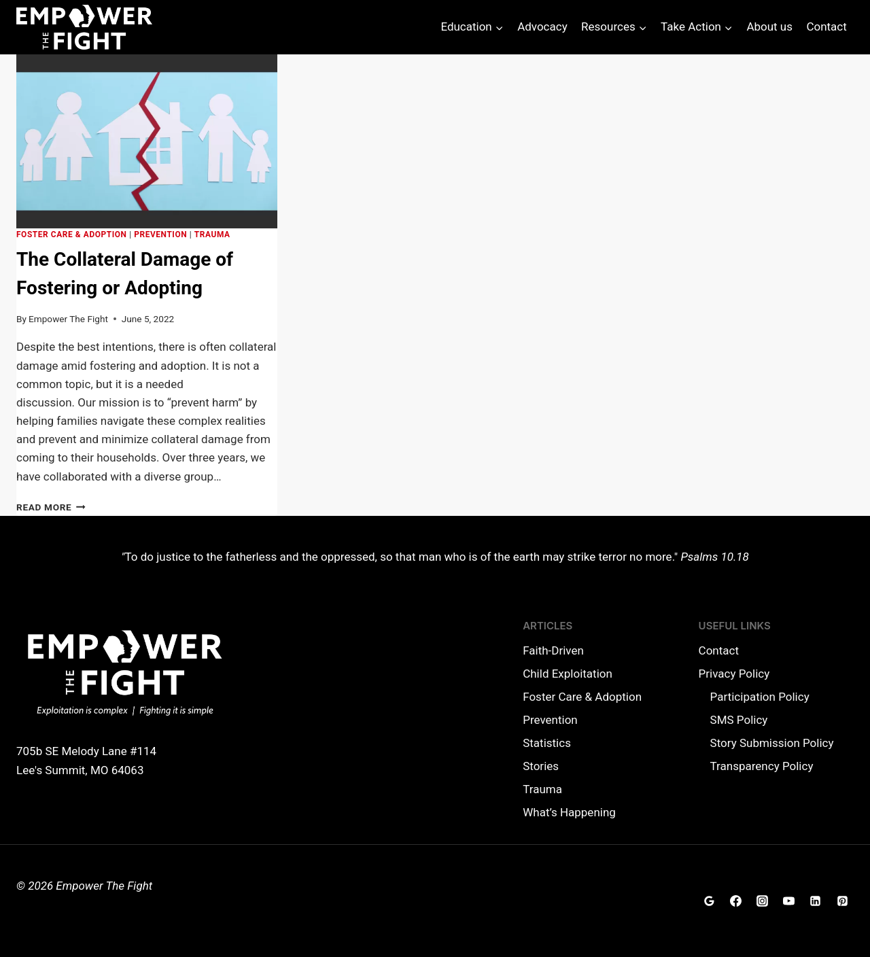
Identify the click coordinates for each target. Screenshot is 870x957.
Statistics (547, 743)
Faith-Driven (553, 650)
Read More (51, 507)
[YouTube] (789, 901)
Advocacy (542, 26)
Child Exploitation (567, 673)
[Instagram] (762, 901)
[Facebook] (736, 901)
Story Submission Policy (772, 743)
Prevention (160, 234)
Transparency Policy (762, 766)
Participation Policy (760, 696)
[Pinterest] (842, 901)
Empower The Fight (68, 318)
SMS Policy (739, 720)
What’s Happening (569, 812)
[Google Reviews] (709, 901)
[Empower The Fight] (84, 27)
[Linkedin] (815, 901)
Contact (826, 26)
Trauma (212, 234)
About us (769, 26)
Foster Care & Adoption (71, 234)
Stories (541, 766)
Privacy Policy (734, 673)
